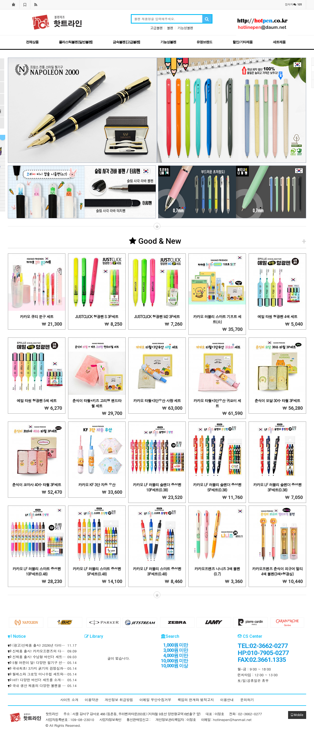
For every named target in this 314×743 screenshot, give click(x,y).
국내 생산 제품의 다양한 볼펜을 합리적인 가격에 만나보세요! (42, 686)
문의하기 (247, 699)
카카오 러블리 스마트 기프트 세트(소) (217, 319)
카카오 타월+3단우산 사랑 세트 (157, 400)
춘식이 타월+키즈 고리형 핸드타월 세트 (96, 403)
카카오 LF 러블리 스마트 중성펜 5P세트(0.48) (97, 571)
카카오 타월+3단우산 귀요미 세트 (217, 403)
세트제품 (279, 42)
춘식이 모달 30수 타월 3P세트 (277, 400)
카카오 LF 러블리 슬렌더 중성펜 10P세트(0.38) (157, 487)
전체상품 (32, 42)
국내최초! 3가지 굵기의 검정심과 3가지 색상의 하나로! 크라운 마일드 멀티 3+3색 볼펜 (42, 668)
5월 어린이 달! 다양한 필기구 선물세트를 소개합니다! (42, 663)
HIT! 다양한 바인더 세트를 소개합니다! (42, 680)
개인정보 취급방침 (119, 699)
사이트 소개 (69, 699)
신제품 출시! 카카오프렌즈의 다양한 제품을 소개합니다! (42, 651)
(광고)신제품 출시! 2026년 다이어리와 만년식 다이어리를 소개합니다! (42, 645)
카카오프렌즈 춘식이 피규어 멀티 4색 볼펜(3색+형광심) (277, 571)
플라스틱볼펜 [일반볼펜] (75, 42)
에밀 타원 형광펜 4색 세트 (277, 316)
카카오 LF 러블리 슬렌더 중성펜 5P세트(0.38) (217, 487)
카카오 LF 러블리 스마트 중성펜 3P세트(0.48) (157, 571)
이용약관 (91, 699)
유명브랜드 (204, 42)
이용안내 (227, 699)
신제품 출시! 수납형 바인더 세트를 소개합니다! (42, 657)
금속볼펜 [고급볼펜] (126, 42)
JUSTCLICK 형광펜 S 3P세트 (97, 316)
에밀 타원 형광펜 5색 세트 (37, 400)
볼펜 (170, 27)
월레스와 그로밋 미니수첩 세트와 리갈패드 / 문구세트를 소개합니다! (42, 674)
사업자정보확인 (110, 719)
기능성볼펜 (185, 27)
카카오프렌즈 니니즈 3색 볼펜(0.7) (217, 571)
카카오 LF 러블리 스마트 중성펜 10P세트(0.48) (37, 571)
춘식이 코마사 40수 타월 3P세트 (36, 484)
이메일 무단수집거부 (155, 699)
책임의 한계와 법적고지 (196, 699)
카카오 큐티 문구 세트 (36, 316)
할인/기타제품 (243, 42)
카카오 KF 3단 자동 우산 (96, 484)
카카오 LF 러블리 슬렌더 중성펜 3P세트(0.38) (277, 487)
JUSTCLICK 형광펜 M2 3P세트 (157, 316)
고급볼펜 (156, 27)
